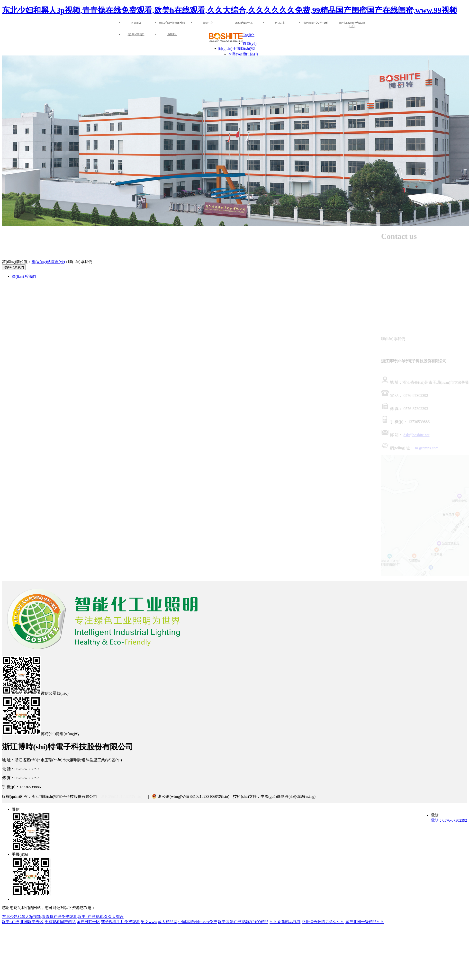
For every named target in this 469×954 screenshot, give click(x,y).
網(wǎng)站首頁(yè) (48, 262)
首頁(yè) (250, 43)
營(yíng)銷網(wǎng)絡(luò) (352, 24)
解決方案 (280, 22)
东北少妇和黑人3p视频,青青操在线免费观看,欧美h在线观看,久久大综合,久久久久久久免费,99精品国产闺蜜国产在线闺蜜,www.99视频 (229, 10)
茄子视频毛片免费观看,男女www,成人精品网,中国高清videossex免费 (159, 922)
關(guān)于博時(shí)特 (172, 22)
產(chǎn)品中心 (244, 23)
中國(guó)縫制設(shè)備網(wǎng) (288, 796)
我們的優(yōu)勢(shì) (316, 22)
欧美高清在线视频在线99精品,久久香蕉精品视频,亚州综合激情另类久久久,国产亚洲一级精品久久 (301, 922)
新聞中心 (208, 22)
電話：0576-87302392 (449, 820)
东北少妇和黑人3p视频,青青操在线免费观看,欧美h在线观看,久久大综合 (63, 917)
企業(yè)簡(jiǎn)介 (243, 54)
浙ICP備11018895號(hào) (121, 796)
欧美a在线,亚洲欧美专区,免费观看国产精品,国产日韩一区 (51, 922)
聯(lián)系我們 (136, 34)
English (172, 34)
